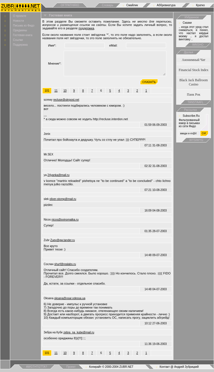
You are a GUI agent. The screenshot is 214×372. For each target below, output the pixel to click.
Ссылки (18, 39)
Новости (18, 20)
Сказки (187, 22)
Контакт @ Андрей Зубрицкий (179, 366)
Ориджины (20, 30)
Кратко (200, 5)
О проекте (19, 15)
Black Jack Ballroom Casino (193, 82)
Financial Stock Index (193, 70)
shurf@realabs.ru (65, 264)
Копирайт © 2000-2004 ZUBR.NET (111, 366)
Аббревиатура (166, 5)
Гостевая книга (22, 35)
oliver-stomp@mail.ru (63, 199)
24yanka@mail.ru (58, 175)
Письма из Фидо (23, 25)
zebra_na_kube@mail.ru (78, 332)
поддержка (86, 28)
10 (65, 90)
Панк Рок (193, 94)
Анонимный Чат (194, 60)
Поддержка (20, 44)
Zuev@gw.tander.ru (62, 240)
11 (56, 90)
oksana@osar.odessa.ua (69, 298)
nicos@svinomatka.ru (65, 219)
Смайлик (132, 5)
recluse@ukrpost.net (66, 99)
